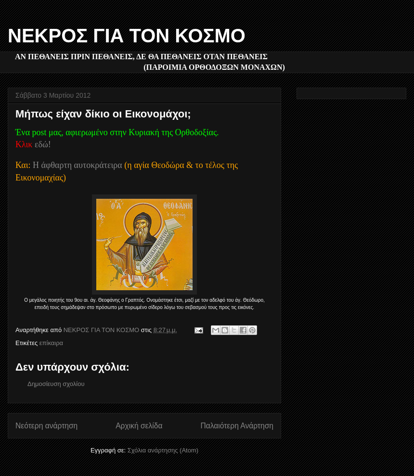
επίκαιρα (51, 343)
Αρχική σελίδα (139, 426)
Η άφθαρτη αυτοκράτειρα (77, 165)
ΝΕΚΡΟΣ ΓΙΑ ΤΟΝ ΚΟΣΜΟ (127, 35)
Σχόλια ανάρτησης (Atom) (163, 450)
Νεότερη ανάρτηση (46, 426)
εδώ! (43, 144)
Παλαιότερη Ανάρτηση (236, 426)
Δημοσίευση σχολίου (56, 383)
